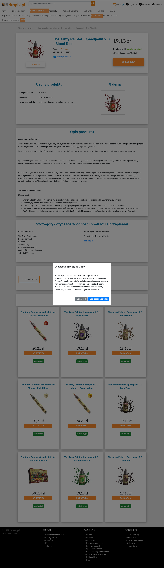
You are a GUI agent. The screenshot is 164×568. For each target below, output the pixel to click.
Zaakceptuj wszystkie (99, 299)
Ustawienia (81, 299)
